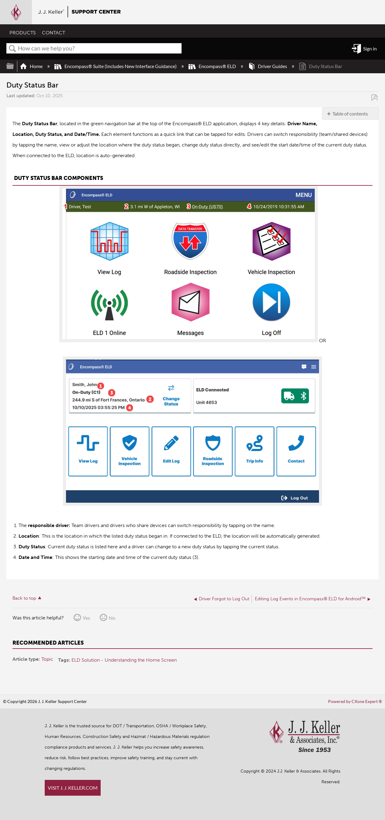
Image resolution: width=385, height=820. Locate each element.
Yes (86, 618)
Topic (47, 659)
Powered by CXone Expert (355, 701)
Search (12, 48)
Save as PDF (374, 97)
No (112, 618)
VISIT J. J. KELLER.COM (73, 788)
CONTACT (53, 33)
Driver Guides (268, 66)
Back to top (24, 598)
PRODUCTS (22, 33)
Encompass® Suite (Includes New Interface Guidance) (116, 66)
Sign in (370, 48)
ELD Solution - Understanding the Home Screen (124, 660)
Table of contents (350, 113)
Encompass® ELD (213, 66)
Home (31, 66)
